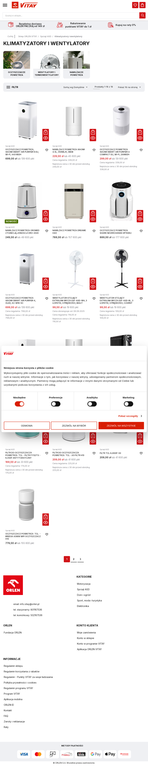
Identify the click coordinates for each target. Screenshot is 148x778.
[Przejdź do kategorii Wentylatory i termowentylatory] (46, 65)
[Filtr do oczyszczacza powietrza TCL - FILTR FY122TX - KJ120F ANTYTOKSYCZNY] (26, 439)
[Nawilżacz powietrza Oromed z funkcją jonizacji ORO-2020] (26, 209)
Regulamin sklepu (13, 666)
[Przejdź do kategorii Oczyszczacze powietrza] (16, 65)
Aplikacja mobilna (13, 699)
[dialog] (135, 5)
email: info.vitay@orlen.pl (26, 604)
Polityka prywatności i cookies (20, 683)
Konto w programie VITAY (90, 644)
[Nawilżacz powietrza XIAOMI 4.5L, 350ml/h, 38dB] (73, 135)
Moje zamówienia (86, 633)
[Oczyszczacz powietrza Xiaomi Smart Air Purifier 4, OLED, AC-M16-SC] (26, 285)
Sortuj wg (68, 87)
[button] (5, 5)
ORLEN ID (9, 705)
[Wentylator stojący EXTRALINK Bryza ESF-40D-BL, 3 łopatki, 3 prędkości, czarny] (121, 285)
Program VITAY (12, 694)
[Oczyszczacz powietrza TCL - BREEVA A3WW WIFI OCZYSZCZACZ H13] (26, 514)
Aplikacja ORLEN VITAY (89, 649)
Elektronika (83, 606)
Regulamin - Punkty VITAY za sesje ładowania (28, 677)
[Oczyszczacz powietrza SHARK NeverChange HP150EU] (121, 209)
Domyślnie (79, 87)
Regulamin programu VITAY (18, 688)
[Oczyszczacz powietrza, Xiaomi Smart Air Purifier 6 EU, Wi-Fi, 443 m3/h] (26, 135)
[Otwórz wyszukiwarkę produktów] (74, 15)
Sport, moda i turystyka (89, 601)
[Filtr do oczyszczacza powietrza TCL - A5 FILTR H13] (73, 439)
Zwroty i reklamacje (14, 722)
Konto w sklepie (85, 638)
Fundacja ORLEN (13, 633)
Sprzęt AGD (45, 37)
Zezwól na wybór (74, 425)
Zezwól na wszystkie (121, 425)
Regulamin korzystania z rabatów (21, 672)
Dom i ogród (83, 595)
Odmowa (27, 425)
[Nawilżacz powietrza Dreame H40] (73, 209)
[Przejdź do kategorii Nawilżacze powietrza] (76, 65)
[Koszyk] (142, 5)
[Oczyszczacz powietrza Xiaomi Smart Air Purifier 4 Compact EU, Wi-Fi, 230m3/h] (121, 135)
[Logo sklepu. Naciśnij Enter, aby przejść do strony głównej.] (24, 5)
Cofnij (10, 37)
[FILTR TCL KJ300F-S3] (121, 439)
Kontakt (8, 710)
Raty (6, 727)
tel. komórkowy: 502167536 (28, 615)
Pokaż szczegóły (128, 415)
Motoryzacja (83, 584)
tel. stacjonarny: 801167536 (28, 610)
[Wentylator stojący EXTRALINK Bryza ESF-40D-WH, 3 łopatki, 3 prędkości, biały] (73, 285)
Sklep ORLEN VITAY (27, 37)
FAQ (6, 716)
